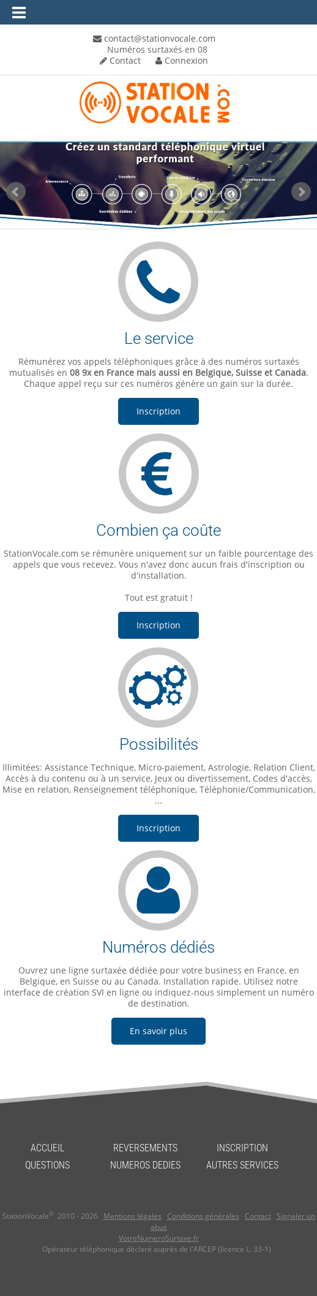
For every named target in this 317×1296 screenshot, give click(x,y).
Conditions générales (203, 1216)
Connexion (181, 60)
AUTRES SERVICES (242, 1165)
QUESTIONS (47, 1165)
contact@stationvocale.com (154, 38)
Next (301, 192)
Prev (16, 192)
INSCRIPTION (242, 1148)
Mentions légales (132, 1216)
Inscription (158, 411)
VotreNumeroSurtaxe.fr (159, 1238)
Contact (120, 60)
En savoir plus (158, 1031)
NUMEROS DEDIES (145, 1165)
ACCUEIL (47, 1148)
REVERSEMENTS (145, 1148)
